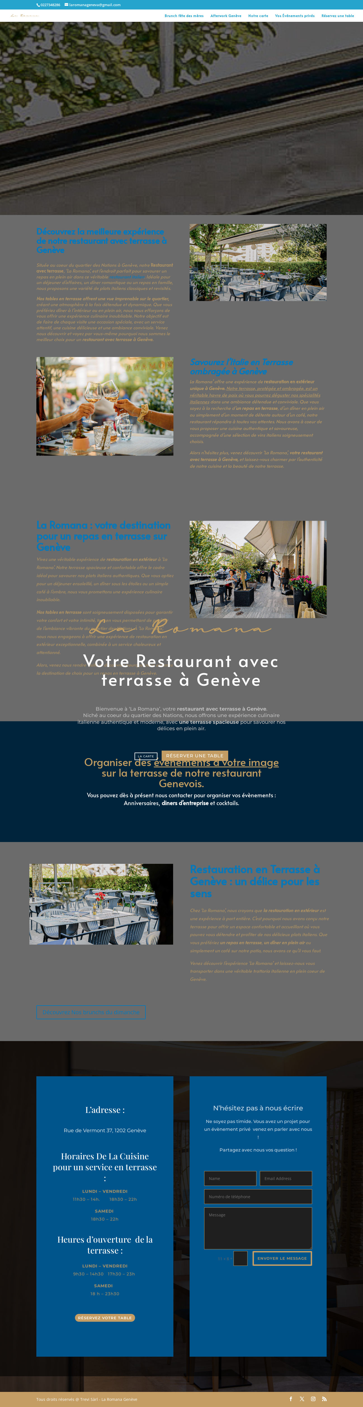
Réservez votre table (105, 1318)
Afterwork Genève (226, 16)
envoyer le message (282, 1258)
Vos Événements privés (295, 16)
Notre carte (258, 16)
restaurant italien (126, 271)
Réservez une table (338, 16)
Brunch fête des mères (184, 16)
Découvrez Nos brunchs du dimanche (91, 1012)
